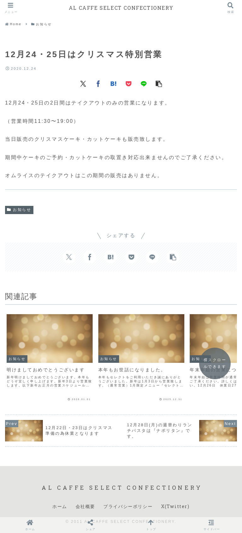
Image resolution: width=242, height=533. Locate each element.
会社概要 (85, 506)
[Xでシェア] (83, 83)
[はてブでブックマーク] (113, 83)
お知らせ (19, 209)
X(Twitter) (175, 506)
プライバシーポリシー (128, 506)
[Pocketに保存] (129, 83)
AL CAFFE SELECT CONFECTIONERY (121, 7)
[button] (159, 83)
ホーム (59, 506)
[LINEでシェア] (144, 83)
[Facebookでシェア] (98, 83)
